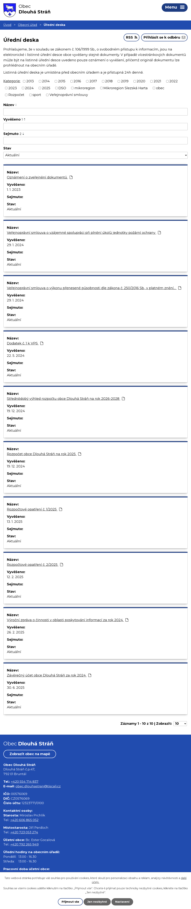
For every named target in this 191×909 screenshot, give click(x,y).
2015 (61, 81)
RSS (131, 37)
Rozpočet (16, 95)
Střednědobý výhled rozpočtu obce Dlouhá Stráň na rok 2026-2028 (66, 399)
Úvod (7, 25)
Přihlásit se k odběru (164, 37)
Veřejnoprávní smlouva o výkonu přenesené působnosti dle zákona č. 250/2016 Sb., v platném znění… (94, 288)
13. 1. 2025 (14, 522)
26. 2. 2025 (15, 632)
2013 (30, 81)
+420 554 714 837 (24, 781)
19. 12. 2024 (16, 411)
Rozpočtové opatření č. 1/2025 (34, 509)
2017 (93, 81)
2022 (173, 81)
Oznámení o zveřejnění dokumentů (39, 177)
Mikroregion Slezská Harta (125, 88)
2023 (12, 88)
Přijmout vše (70, 901)
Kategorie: (11, 81)
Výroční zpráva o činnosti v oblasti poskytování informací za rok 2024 (67, 620)
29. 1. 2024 (15, 245)
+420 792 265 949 (24, 844)
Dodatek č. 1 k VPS (25, 343)
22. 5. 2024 (15, 356)
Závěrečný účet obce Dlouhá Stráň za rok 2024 (49, 675)
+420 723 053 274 (24, 832)
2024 (29, 88)
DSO (62, 88)
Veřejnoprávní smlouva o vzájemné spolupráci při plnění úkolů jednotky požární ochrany (84, 233)
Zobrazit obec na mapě (30, 754)
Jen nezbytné (97, 901)
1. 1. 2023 (14, 190)
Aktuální (14, 209)
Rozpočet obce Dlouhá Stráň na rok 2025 (44, 454)
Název (8, 105)
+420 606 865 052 (24, 820)
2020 (141, 81)
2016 (77, 81)
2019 (124, 81)
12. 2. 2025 (15, 577)
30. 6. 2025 (15, 688)
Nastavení (122, 901)
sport (36, 95)
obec (160, 88)
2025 (46, 88)
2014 (46, 81)
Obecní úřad (27, 25)
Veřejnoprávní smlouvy (68, 95)
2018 (109, 81)
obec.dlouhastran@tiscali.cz (38, 786)
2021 (157, 81)
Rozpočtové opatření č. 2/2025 (35, 565)
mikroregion (84, 88)
